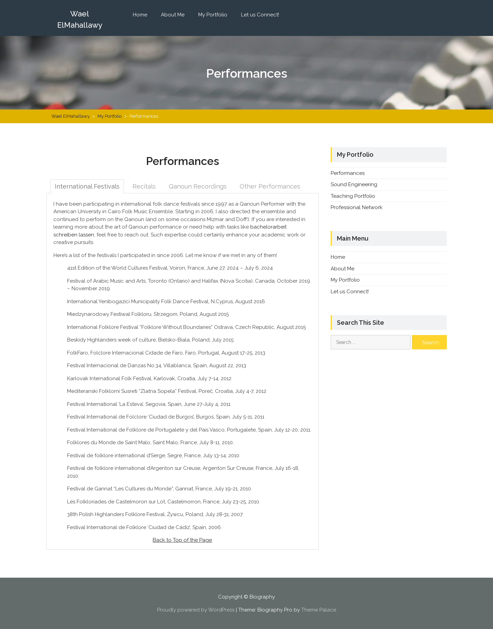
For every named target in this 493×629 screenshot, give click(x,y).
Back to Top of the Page (182, 540)
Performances (348, 173)
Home (140, 15)
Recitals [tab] (144, 186)
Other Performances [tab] (270, 186)
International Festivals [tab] (87, 186)
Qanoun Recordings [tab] (198, 186)
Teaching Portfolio (353, 196)
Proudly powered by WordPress (196, 610)
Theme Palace (318, 610)
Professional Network (356, 207)
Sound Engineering (354, 184)
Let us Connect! (260, 15)
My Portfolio (212, 15)
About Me (173, 15)
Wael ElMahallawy (79, 19)
